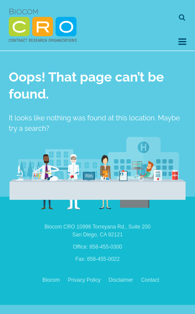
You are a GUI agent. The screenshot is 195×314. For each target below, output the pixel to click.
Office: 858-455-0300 (97, 247)
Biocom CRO (43, 25)
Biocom (51, 280)
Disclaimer (120, 280)
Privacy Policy (84, 280)
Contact (150, 280)
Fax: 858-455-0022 (97, 259)
